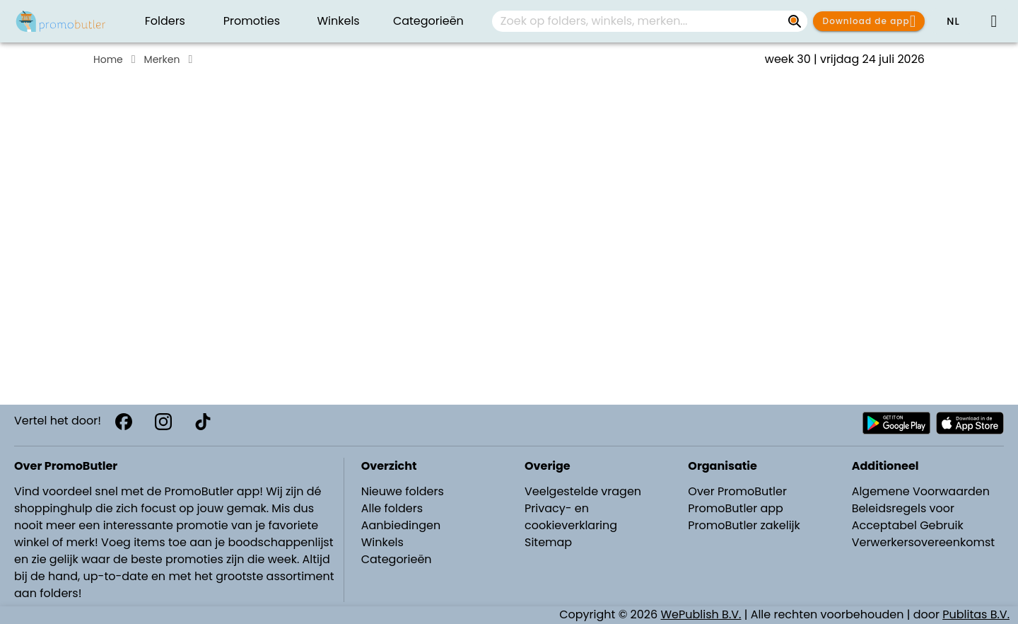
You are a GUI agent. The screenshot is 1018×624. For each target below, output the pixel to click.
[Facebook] (124, 421)
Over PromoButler (737, 491)
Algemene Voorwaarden (921, 491)
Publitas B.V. (976, 614)
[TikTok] (203, 421)
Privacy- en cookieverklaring (571, 516)
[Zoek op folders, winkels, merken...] (794, 21)
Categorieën (396, 559)
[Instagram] (163, 421)
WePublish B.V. (701, 614)
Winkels (382, 542)
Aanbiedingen (400, 525)
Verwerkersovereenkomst (923, 542)
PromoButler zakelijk (744, 525)
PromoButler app (735, 508)
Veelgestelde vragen (583, 491)
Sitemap (548, 542)
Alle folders (392, 508)
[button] (953, 21)
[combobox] (649, 21)
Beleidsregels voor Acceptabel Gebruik (908, 516)
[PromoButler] (60, 21)
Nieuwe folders (402, 491)
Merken (162, 59)
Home (108, 59)
